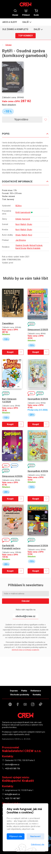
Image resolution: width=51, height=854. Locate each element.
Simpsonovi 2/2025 (38, 329)
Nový (17, 224)
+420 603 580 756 (12, 768)
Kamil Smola (20, 248)
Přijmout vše (15, 836)
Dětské (18, 219)
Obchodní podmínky (19, 694)
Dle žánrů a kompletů (15, 29)
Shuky (29, 224)
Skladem (6, 334)
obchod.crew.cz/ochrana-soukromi (25, 650)
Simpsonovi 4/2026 (12, 476)
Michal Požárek (35, 245)
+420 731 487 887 (12, 798)
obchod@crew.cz (25, 616)
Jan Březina (20, 240)
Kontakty (37, 694)
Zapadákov (8, 323)
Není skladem (9, 104)
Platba (24, 691)
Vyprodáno (21, 119)
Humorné (26, 219)
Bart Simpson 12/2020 (9, 400)
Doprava (14, 691)
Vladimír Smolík (22, 245)
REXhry (18, 206)
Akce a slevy (9, 22)
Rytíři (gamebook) (23, 212)
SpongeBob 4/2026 (38, 471)
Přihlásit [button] (26, 12)
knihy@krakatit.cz (12, 794)
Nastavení (35, 836)
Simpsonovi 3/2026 (38, 545)
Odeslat (25, 601)
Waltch (23, 224)
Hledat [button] (15, 12)
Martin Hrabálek (33, 248)
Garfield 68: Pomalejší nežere (11, 547)
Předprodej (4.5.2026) (38, 410)
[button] (26, 22)
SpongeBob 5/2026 (38, 399)
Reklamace (36, 691)
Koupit (10, 352)
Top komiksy (25, 35)
